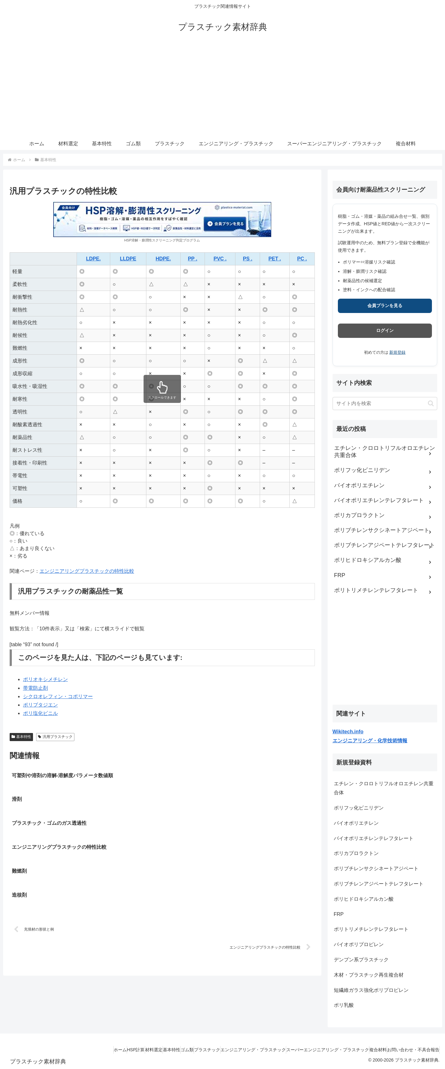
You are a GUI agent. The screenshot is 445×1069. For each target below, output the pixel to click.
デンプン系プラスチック (361, 959)
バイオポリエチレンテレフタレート (374, 838)
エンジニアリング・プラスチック (231, 1049)
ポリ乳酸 (344, 1005)
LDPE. (93, 258)
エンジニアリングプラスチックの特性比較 (87, 571)
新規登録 (397, 352)
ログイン (385, 330)
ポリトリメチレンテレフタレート (371, 929)
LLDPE (128, 258)
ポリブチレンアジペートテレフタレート (379, 883)
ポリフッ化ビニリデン (359, 807)
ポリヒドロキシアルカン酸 (364, 899)
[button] (430, 403)
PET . (274, 258)
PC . (302, 258)
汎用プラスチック (55, 737)
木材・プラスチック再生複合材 (369, 975)
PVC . (220, 258)
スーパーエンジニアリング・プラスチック (312, 1049)
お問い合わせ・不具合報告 (410, 1049)
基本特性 (21, 737)
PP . (192, 258)
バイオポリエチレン (356, 823)
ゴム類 (152, 1049)
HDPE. (163, 258)
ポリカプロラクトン (356, 853)
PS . (247, 258)
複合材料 (368, 1049)
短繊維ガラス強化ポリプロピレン (371, 990)
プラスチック (179, 1049)
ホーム (61, 1049)
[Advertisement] (222, 90)
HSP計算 (83, 1049)
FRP (339, 914)
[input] (385, 403)
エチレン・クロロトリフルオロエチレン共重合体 (383, 788)
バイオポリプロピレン (359, 944)
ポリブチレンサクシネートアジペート (376, 868)
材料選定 (107, 1049)
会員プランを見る (384, 305)
